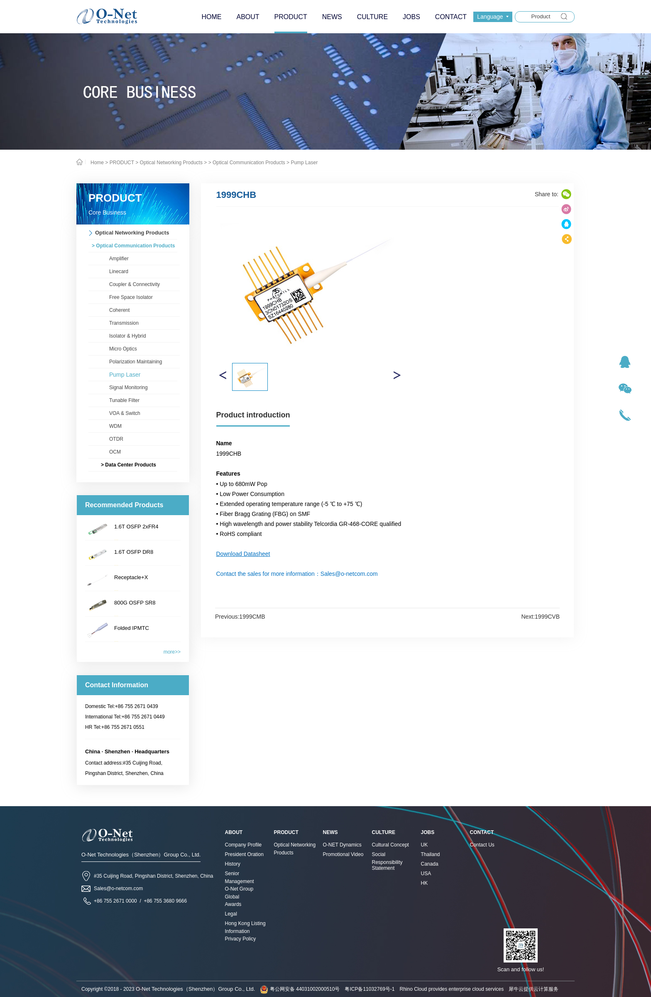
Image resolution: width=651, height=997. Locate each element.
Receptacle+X (131, 577)
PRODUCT (122, 162)
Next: (540, 616)
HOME (211, 16)
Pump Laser (304, 162)
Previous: (240, 616)
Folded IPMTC (131, 628)
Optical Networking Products (171, 162)
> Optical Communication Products (246, 162)
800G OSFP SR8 (134, 603)
